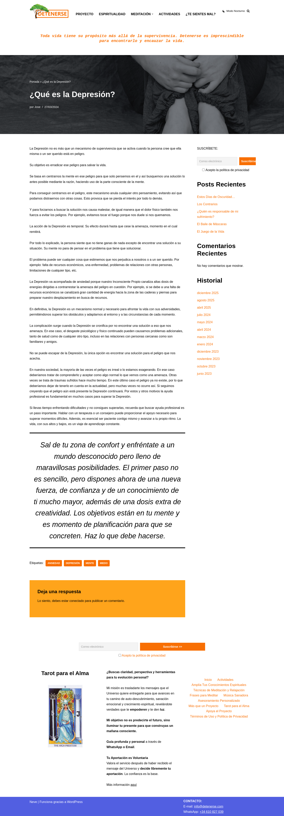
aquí (134, 784)
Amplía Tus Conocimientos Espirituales (219, 685)
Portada (34, 81)
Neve (33, 802)
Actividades (169, 14)
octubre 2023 (206, 366)
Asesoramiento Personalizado (219, 700)
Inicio (208, 679)
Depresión (73, 563)
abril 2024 (204, 329)
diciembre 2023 (208, 351)
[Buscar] (248, 10)
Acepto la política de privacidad (225, 170)
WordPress (75, 802)
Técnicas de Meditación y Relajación (219, 690)
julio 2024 (204, 315)
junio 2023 (204, 373)
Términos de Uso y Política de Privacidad (219, 716)
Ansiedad (54, 563)
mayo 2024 (205, 322)
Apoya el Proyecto (219, 711)
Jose (37, 107)
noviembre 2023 (208, 359)
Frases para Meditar (204, 695)
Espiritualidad (112, 14)
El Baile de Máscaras (212, 224)
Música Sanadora (235, 695)
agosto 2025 (205, 300)
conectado (76, 600)
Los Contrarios (207, 204)
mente (90, 563)
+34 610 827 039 (212, 811)
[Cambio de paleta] (233, 11)
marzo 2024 (205, 337)
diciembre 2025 (208, 293)
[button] (152, 14)
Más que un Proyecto (203, 706)
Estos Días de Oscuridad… (216, 197)
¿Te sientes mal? (201, 14)
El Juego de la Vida (210, 231)
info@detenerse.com (208, 806)
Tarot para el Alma (236, 706)
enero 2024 (205, 344)
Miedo (104, 563)
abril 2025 (204, 307)
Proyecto (84, 14)
